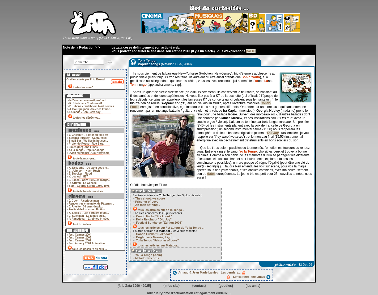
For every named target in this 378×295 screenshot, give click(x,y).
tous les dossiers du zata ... (89, 249)
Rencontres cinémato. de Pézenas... (91, 203)
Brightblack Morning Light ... (155, 237)
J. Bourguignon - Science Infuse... (90, 109)
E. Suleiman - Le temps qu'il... (87, 215)
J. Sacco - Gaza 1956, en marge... (90, 180)
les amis (253, 286)
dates (211, 174)
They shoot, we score (150, 198)
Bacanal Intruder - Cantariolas (88, 137)
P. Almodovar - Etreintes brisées (89, 218)
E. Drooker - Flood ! (81, 173)
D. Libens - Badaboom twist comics (91, 106)
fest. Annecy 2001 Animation (87, 243)
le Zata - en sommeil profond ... (88, 100)
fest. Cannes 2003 (80, 237)
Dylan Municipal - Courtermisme (89, 152)
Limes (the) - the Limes (83, 147)
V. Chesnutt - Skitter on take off (88, 134)
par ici (251, 51)
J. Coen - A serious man (84, 200)
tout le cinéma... (83, 224)
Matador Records (146, 258)
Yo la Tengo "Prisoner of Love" (157, 240)
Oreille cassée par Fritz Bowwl (85, 79)
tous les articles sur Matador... (159, 245)
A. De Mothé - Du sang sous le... (89, 167)
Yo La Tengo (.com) (148, 255)
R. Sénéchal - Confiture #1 (85, 103)
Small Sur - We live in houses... (88, 140)
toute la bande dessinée (88, 191)
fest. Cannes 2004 (80, 234)
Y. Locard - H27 (78, 176)
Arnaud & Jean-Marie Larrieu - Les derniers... (209, 272)
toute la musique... (84, 158)
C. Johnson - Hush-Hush (84, 170)
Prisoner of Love (146, 201)
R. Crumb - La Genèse (82, 182)
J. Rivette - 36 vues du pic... (86, 206)
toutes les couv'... (84, 87)
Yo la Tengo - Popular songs (86, 150)
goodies (226, 286)
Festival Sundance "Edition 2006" (158, 222)
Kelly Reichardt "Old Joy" (153, 219)
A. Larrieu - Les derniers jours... (89, 212)
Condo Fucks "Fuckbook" (153, 216)
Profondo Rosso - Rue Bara (86, 143)
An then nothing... (147, 204)
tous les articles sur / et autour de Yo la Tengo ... (171, 227)
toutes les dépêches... (86, 117)
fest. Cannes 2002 (80, 240)
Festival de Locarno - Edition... (88, 209)
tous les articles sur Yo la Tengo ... (161, 209)
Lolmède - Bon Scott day (84, 112)
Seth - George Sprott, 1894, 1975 (89, 185)
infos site (171, 286)
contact (199, 286)
